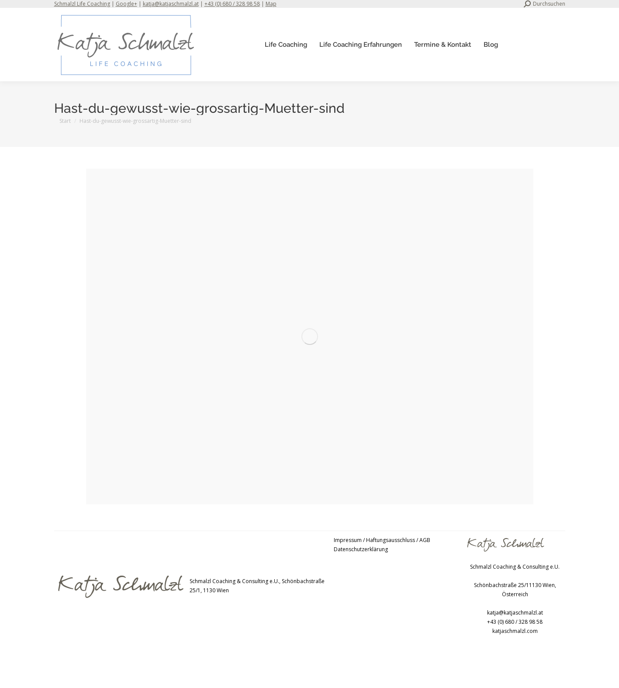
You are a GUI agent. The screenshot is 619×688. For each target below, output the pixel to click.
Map (271, 3)
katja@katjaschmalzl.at (171, 3)
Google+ (126, 3)
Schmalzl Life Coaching (82, 3)
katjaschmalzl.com (515, 631)
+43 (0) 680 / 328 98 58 (232, 3)
